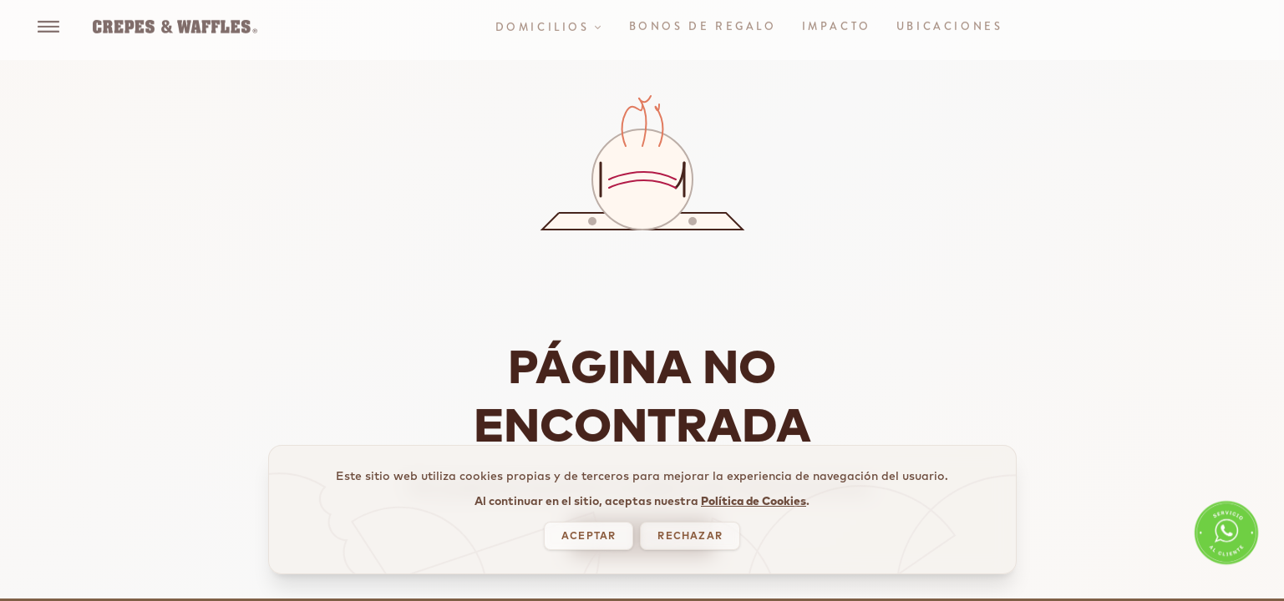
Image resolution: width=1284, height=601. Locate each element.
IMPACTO (836, 19)
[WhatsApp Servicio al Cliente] (1226, 538)
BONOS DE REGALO (703, 19)
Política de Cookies (753, 501)
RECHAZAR (690, 537)
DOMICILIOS (549, 20)
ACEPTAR (588, 537)
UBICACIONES (949, 19)
